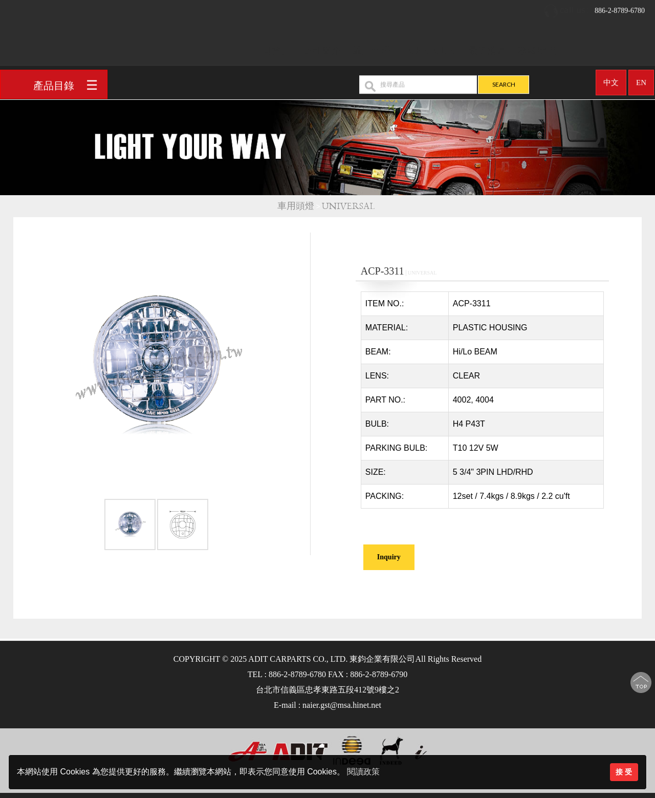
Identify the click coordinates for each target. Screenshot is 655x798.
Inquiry (389, 557)
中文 (611, 79)
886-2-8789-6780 (594, 7)
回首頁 (276, 46)
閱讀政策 (363, 771)
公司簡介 (321, 46)
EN (641, 79)
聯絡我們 (537, 46)
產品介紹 (371, 46)
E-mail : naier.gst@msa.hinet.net (327, 705)
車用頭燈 (295, 206)
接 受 (624, 772)
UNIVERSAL (350, 206)
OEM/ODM (433, 46)
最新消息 (487, 46)
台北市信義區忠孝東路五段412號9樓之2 (327, 689)
